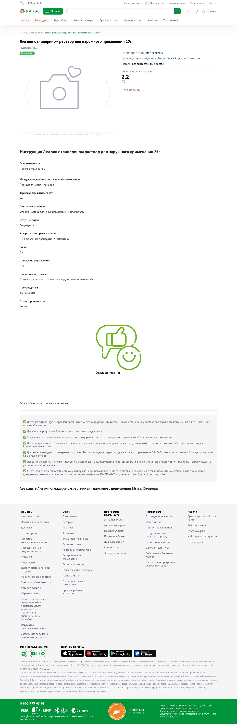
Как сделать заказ (31, 516)
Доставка (26, 527)
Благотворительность (75, 539)
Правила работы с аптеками (73, 592)
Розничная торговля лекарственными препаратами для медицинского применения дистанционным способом (33, 609)
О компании (70, 516)
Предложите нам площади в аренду (156, 535)
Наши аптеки (197, 3)
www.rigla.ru (124, 661)
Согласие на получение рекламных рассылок (34, 636)
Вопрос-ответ (112, 547)
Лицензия (27, 557)
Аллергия (152, 20)
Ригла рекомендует (84, 20)
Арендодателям (131, 3)
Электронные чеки (115, 553)
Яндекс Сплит (61, 20)
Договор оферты (31, 588)
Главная (24, 33)
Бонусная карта (177, 3)
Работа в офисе (196, 531)
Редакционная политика (77, 550)
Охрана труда (196, 542)
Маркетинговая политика (36, 577)
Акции (25, 20)
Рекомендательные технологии (74, 583)
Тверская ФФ (154, 53)
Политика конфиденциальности (34, 541)
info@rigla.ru (172, 717)
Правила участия (114, 531)
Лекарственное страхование (72, 557)
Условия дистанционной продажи (35, 570)
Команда (68, 527)
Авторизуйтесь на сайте (32, 403)
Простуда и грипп (109, 20)
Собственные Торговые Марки (159, 555)
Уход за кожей (170, 20)
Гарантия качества (73, 564)
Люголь (126, 64)
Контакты (68, 533)
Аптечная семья (113, 519)
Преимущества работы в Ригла (202, 518)
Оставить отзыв (72, 544)
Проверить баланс (115, 536)
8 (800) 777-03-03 (41, 669)
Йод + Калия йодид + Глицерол (178, 58)
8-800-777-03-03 (32, 703)
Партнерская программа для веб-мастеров (160, 564)
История (68, 522)
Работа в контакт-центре (202, 536)
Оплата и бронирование (35, 522)
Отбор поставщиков (158, 542)
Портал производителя (159, 527)
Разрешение (28, 562)
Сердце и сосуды (132, 20)
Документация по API (158, 548)
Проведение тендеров (159, 516)
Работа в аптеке (197, 525)
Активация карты (114, 525)
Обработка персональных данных (34, 627)
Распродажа (41, 20)
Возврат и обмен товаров (36, 582)
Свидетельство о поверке (78, 570)
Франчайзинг (154, 522)
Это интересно (29, 533)
